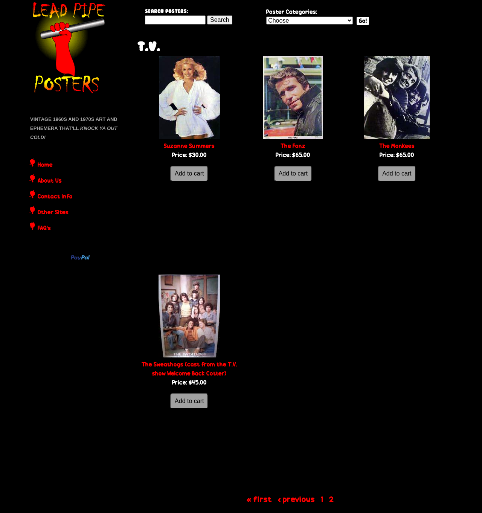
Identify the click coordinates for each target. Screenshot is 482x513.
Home (45, 165)
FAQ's (44, 228)
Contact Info (55, 197)
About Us (50, 181)
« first (259, 499)
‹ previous (296, 499)
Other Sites (53, 212)
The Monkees (397, 146)
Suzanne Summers (189, 146)
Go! (363, 21)
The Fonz (293, 146)
